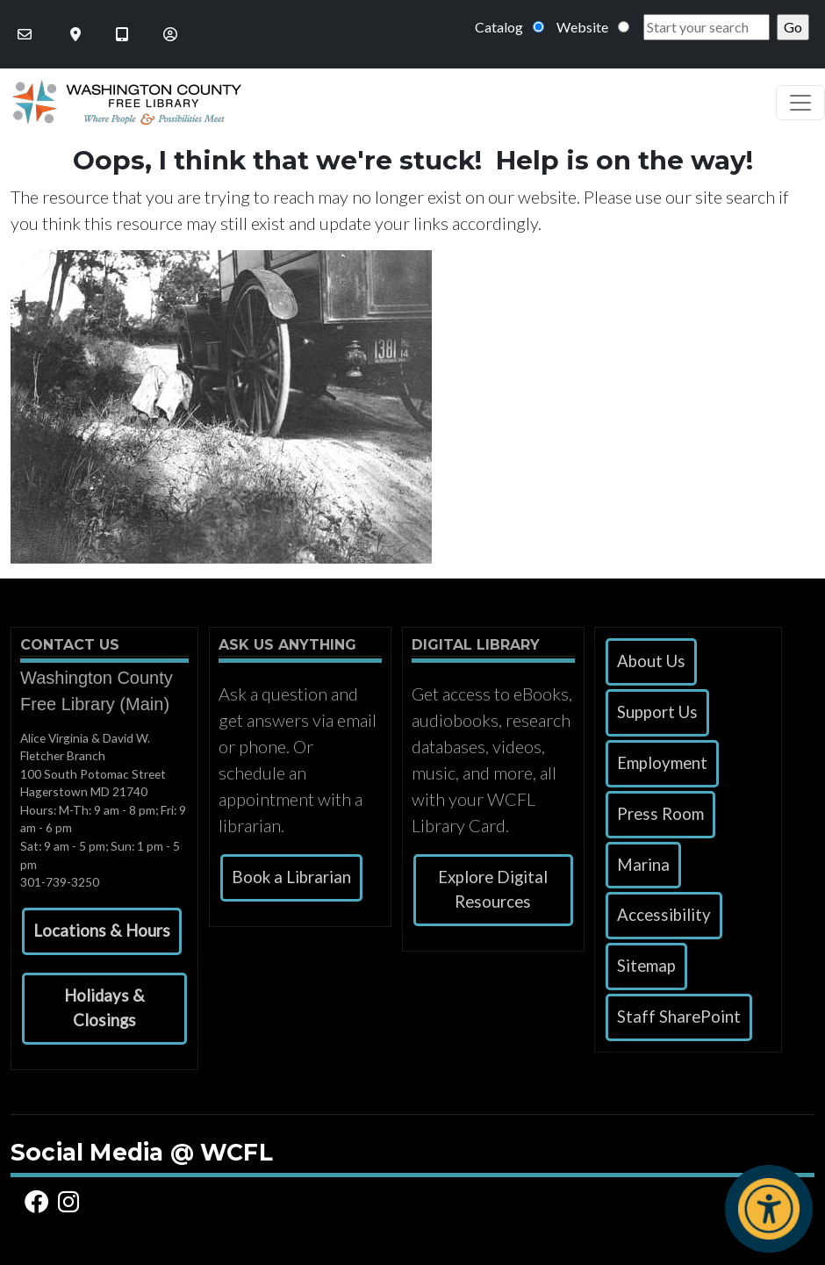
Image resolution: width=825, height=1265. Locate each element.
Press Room (660, 813)
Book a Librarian (291, 877)
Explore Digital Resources (493, 889)
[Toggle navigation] (800, 102)
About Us (651, 661)
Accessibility (664, 914)
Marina (643, 864)
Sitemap (646, 965)
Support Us (657, 712)
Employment (662, 763)
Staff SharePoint (679, 1016)
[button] (102, 931)
